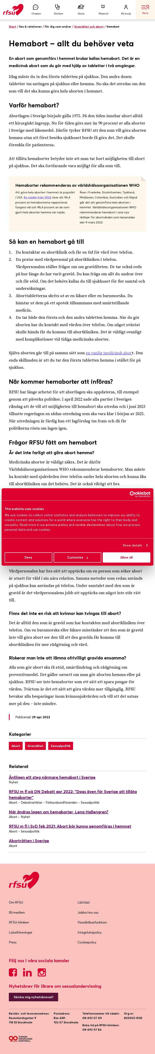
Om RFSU (16, 902)
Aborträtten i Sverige (29, 840)
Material (103, 9)
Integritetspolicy (90, 932)
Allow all (126, 557)
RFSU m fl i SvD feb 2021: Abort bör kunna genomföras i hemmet (70, 826)
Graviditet (35, 746)
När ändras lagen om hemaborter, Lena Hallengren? (58, 811)
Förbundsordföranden (61, 802)
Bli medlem (17, 912)
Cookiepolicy (87, 942)
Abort (15, 746)
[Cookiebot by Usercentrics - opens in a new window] (132, 494)
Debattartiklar (31, 802)
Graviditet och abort (89, 26)
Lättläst (84, 902)
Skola (81, 9)
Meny (145, 10)
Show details (132, 545)
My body (126, 9)
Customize (77, 557)
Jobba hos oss (88, 912)
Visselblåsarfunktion (92, 922)
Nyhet (13, 782)
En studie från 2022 (37, 197)
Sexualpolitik (61, 746)
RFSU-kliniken (19, 922)
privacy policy (57, 525)
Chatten (36, 9)
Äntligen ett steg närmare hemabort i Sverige (52, 777)
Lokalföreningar (20, 932)
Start (12, 26)
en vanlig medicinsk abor (109, 353)
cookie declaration (90, 525)
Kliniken (58, 9)
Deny (28, 557)
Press (13, 942)
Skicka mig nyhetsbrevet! (33, 997)
